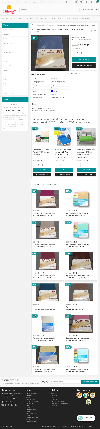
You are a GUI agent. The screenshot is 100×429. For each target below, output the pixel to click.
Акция (5, 122)
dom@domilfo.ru (8, 402)
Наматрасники (40, 18)
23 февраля (13, 105)
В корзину (84, 59)
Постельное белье (8, 18)
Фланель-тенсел (16, 117)
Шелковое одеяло (8, 128)
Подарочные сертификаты (48, 2)
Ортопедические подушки (18, 122)
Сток (14, 128)
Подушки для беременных (10, 126)
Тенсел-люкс (6, 113)
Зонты (5, 88)
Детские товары (73, 18)
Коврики (5, 61)
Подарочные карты (8, 93)
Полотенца (85, 18)
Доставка (11, 2)
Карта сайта (54, 405)
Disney (10, 117)
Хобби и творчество (9, 84)
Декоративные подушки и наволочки (13, 107)
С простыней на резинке (9, 124)
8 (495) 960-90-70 (92, 9)
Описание (35, 104)
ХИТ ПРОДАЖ (21, 124)
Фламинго (6, 104)
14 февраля (14, 113)
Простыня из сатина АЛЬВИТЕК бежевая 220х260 (41, 152)
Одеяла (30, 18)
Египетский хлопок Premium (11, 115)
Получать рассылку (90, 381)
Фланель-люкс (21, 104)
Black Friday (21, 113)
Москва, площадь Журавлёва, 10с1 (13, 393)
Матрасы (5, 79)
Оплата (3, 2)
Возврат (53, 397)
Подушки (20, 18)
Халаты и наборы (8, 66)
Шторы (5, 70)
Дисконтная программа (31, 2)
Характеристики (38, 74)
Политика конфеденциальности (60, 403)
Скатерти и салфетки (9, 75)
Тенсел (9, 122)
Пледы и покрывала (56, 18)
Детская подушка (7, 119)
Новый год (22, 115)
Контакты (19, 2)
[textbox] (49, 10)
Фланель (15, 119)
